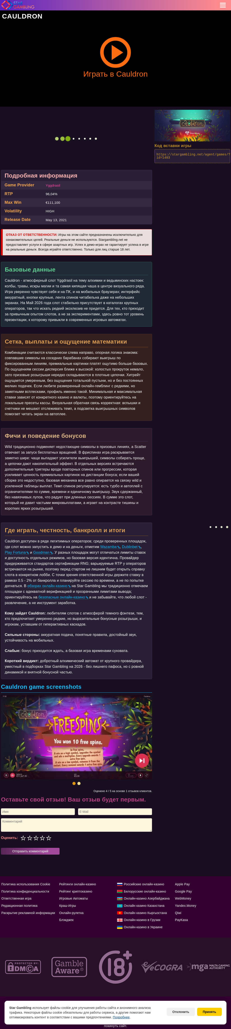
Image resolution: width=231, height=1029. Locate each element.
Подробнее (121, 1017)
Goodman (41, 552)
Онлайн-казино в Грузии (142, 920)
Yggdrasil (53, 185)
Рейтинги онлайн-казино (77, 884)
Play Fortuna (15, 552)
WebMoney (183, 898)
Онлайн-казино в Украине (143, 927)
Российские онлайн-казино (144, 884)
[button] (74, 783)
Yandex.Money (185, 905)
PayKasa (181, 920)
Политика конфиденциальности (25, 891)
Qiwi (178, 913)
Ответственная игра (16, 898)
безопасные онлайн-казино (61, 597)
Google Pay (183, 891)
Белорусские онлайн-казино (145, 891)
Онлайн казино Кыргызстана (145, 913)
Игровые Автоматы (73, 898)
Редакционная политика (19, 905)
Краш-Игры (67, 905)
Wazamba (108, 547)
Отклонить (180, 1012)
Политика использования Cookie (25, 884)
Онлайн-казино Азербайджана (147, 898)
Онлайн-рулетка (71, 913)
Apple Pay (182, 884)
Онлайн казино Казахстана (144, 905)
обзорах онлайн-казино (47, 586)
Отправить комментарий (30, 851)
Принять (209, 1012)
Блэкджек (66, 920)
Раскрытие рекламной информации (28, 913)
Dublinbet (130, 547)
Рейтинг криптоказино (75, 891)
